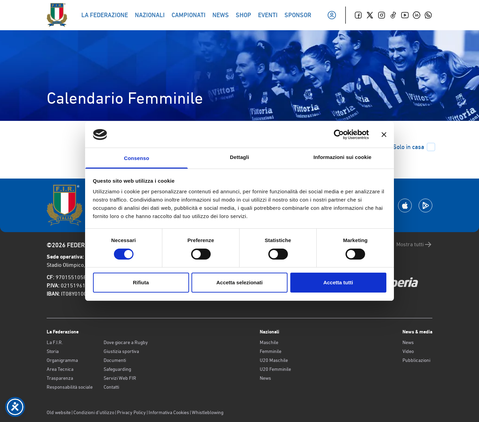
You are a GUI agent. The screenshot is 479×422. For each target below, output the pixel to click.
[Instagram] (381, 15)
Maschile (269, 342)
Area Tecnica (60, 369)
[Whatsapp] (428, 15)
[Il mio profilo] (332, 15)
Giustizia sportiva (121, 351)
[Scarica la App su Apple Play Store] (405, 205)
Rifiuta (141, 282)
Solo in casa (414, 147)
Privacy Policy (131, 412)
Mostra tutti (414, 244)
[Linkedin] (416, 15)
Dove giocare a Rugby (126, 342)
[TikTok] (393, 15)
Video (408, 351)
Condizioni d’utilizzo (93, 412)
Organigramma (62, 360)
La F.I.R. (55, 342)
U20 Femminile (275, 369)
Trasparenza (60, 378)
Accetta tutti (338, 282)
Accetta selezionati (239, 282)
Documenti (115, 360)
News (265, 378)
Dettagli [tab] (239, 157)
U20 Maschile (274, 360)
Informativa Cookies (169, 412)
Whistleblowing (207, 412)
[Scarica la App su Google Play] (425, 205)
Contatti (111, 387)
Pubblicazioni (416, 360)
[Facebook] (358, 15)
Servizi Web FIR (120, 378)
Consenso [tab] (136, 158)
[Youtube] (405, 15)
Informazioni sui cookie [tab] (343, 157)
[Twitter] (370, 15)
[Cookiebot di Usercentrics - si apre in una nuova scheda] (339, 134)
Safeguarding (117, 369)
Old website (59, 412)
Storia (53, 351)
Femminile (270, 351)
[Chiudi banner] (384, 134)
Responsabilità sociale (70, 387)
